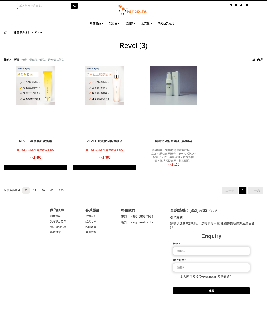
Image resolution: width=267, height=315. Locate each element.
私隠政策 (223, 273)
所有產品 (96, 23)
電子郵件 (179, 257)
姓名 (176, 241)
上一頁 (230, 187)
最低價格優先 (37, 59)
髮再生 (114, 23)
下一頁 (255, 187)
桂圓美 (130, 23)
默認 (16, 59)
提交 (211, 287)
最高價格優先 (56, 59)
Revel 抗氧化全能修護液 (100, 138)
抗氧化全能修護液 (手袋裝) (166, 138)
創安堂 (146, 23)
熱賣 (24, 59)
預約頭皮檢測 (166, 23)
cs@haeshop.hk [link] (142, 219)
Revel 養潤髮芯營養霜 (34, 138)
